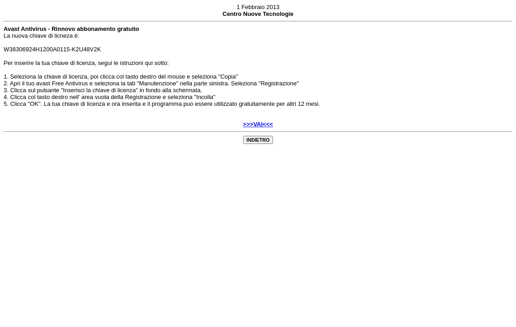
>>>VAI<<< (258, 124)
